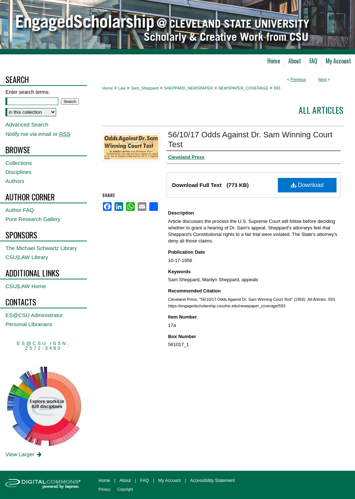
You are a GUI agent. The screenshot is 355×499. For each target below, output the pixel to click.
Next (322, 79)
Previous (298, 79)
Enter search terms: (27, 92)
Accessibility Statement (212, 480)
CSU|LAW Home (25, 286)
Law (121, 88)
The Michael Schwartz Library (41, 248)
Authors (14, 181)
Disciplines (18, 172)
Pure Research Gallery (32, 219)
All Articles (320, 109)
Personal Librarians (28, 324)
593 (276, 88)
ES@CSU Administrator (34, 315)
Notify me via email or (37, 134)
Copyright (125, 489)
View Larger (24, 454)
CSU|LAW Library (26, 257)
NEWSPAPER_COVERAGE (243, 88)
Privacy (104, 489)
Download (307, 185)
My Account (169, 480)
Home (107, 88)
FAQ (144, 480)
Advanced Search (26, 124)
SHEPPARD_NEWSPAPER (188, 88)
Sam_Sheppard (144, 88)
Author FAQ (19, 210)
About (125, 480)
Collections (18, 163)
